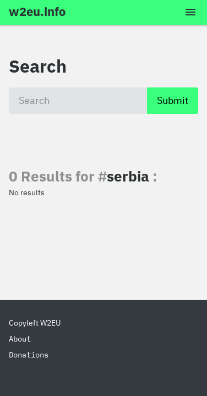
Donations (28, 355)
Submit (172, 101)
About (20, 339)
